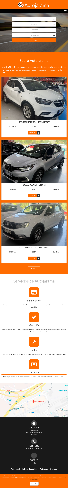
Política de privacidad (48, 469)
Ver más (34, 268)
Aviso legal (15, 469)
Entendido (34, 484)
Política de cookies (29, 469)
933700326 (30, 448)
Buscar (34, 40)
